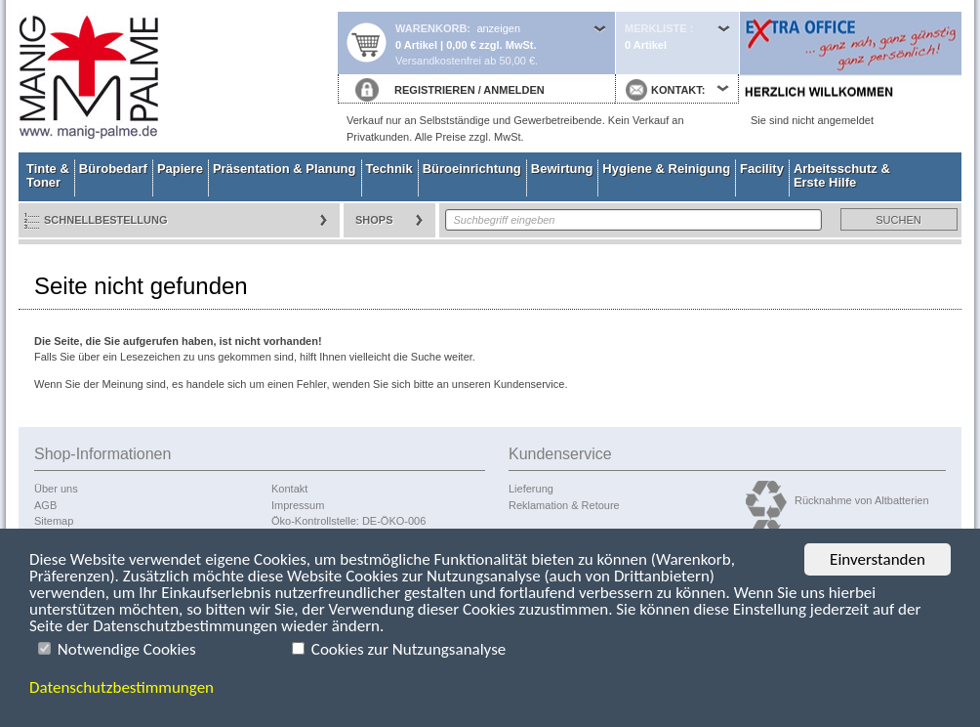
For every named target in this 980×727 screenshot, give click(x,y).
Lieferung (531, 488)
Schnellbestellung (106, 220)
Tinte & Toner (47, 175)
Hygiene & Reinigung (666, 168)
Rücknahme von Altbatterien (862, 500)
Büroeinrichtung (472, 168)
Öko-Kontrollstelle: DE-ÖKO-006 (348, 521)
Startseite (178, 76)
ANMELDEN (513, 90)
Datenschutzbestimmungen (121, 687)
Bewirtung (562, 168)
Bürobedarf (113, 168)
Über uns (56, 488)
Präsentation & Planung (284, 168)
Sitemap (53, 521)
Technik (389, 168)
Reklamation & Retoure (564, 505)
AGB (45, 505)
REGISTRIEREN (434, 90)
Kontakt (289, 488)
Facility (762, 168)
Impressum (297, 505)
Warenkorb (431, 28)
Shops (374, 220)
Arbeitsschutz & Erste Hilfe (842, 175)
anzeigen (498, 28)
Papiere (180, 168)
